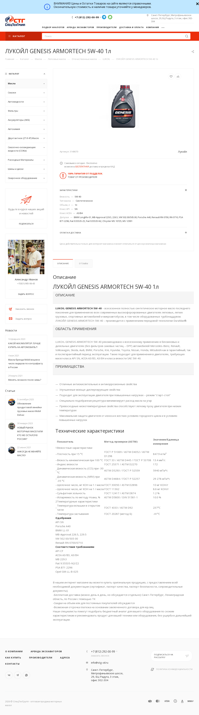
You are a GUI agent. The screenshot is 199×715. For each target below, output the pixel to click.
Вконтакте (9, 675)
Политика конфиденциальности (174, 669)
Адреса (65, 657)
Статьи (10, 391)
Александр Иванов (26, 279)
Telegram (104, 17)
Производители (40, 657)
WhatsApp (110, 17)
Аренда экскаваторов (46, 651)
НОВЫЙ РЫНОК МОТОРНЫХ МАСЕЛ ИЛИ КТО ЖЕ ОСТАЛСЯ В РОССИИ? (30, 433)
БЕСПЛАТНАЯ (82, 166)
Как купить (13, 657)
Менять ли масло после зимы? (24, 379)
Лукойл (182, 151)
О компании (14, 651)
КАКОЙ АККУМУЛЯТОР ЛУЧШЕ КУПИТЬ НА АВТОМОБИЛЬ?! (24, 345)
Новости (11, 330)
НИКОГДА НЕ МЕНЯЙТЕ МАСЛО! (29, 453)
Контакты (12, 663)
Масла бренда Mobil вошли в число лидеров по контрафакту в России (25, 363)
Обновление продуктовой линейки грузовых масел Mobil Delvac (29, 409)
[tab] (123, 298)
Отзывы (83, 263)
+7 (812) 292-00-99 (87, 17)
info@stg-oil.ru (99, 662)
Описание (63, 263)
